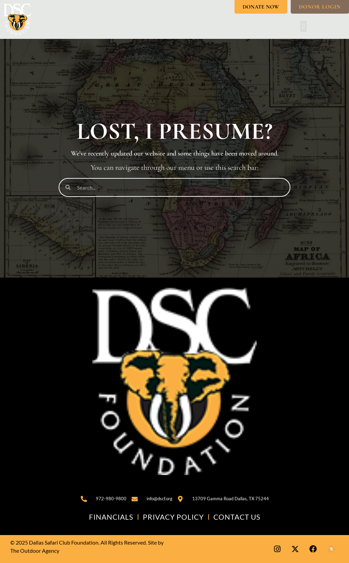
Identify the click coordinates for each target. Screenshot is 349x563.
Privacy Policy (173, 517)
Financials (111, 517)
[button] (303, 26)
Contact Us (236, 517)
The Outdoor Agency (34, 550)
